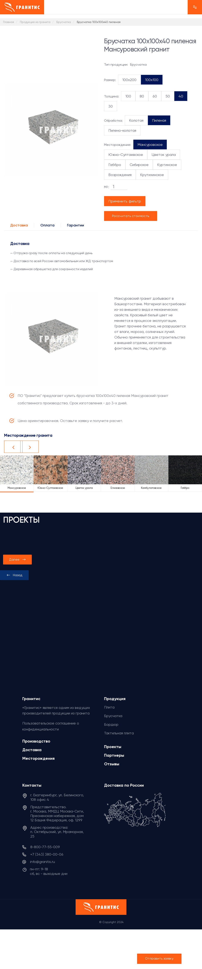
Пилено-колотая (122, 130)
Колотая (136, 120)
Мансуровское (150, 144)
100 (128, 96)
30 (110, 106)
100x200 (129, 80)
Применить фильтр (124, 201)
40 (180, 96)
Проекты (112, 746)
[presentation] (14, 575)
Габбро (114, 164)
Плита (109, 707)
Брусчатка (113, 716)
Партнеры (114, 755)
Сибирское (139, 164)
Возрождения (120, 175)
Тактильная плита (119, 733)
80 (142, 96)
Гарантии (75, 225)
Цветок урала (164, 154)
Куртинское (167, 164)
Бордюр (111, 724)
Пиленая (159, 120)
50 (168, 96)
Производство (36, 741)
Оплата (47, 225)
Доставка (19, 225)
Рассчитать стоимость (130, 216)
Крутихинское (152, 175)
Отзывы (111, 763)
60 (155, 96)
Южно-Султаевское (125, 154)
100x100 (151, 80)
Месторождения (38, 758)
